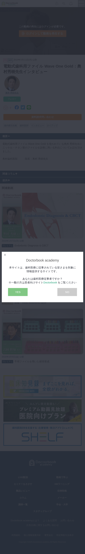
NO (67, 292)
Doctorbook (50, 282)
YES (17, 292)
